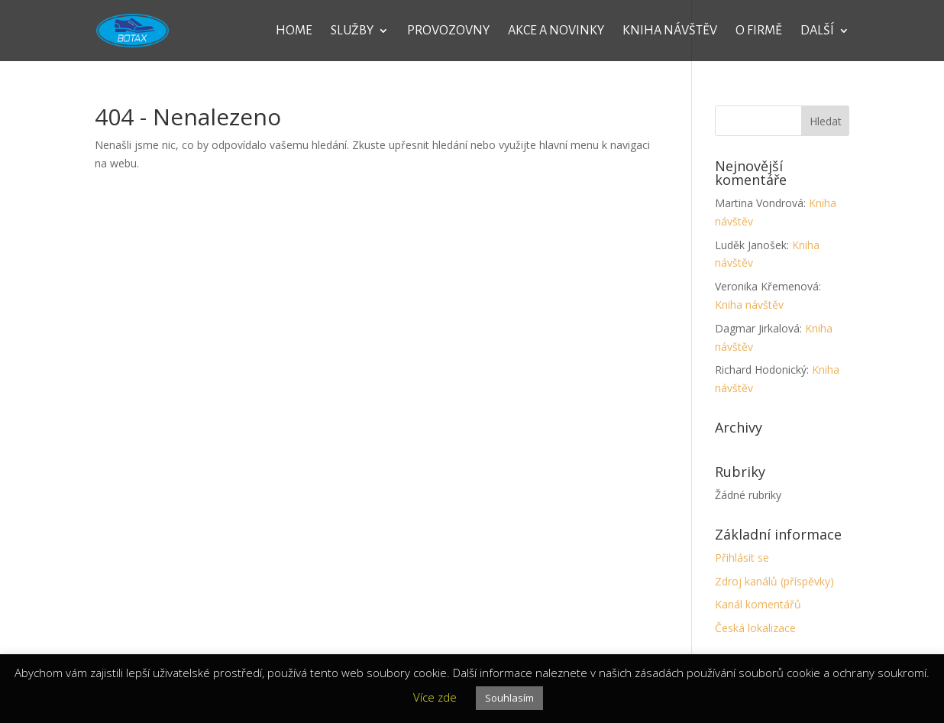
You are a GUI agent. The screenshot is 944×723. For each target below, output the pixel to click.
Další (817, 31)
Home (294, 31)
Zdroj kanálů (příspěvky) (774, 581)
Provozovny (448, 31)
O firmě (758, 31)
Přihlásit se (742, 557)
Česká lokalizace (755, 628)
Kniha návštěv (669, 31)
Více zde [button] (435, 697)
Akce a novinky (556, 31)
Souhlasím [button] (509, 698)
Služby (352, 31)
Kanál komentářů (758, 604)
